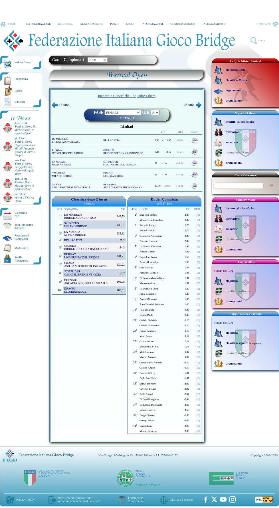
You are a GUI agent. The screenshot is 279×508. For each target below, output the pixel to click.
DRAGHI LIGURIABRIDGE (113, 174)
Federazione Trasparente (135, 499)
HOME (8, 24)
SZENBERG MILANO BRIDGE (62, 174)
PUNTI (114, 23)
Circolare (20, 101)
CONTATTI (267, 24)
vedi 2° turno (164, 203)
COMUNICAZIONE (182, 23)
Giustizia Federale (181, 499)
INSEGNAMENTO (214, 23)
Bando (18, 90)
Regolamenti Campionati (22, 237)
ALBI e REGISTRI (91, 23)
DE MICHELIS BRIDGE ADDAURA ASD (66, 140)
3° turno (192, 104)
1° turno (60, 104)
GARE (130, 23)
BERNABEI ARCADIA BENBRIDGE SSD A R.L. (123, 186)
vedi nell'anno (23, 62)
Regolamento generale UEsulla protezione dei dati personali (79, 499)
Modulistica (21, 248)
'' (25, 130)
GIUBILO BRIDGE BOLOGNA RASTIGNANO (123, 152)
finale (195, 140)
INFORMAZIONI (152, 23)
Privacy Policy (25, 499)
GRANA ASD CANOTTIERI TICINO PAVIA (71, 186)
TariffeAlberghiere (21, 259)
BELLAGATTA (111, 140)
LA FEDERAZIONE (38, 23)
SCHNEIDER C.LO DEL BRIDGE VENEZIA (120, 163)
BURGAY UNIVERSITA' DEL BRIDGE (67, 152)
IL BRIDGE (65, 23)
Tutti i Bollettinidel (24, 226)
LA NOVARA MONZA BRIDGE (61, 163)
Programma (21, 78)
